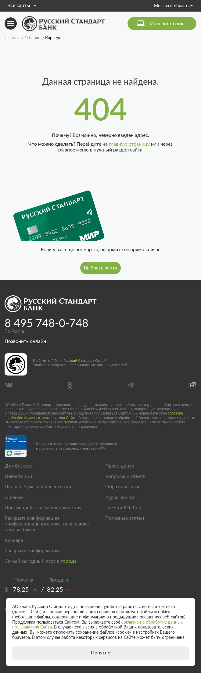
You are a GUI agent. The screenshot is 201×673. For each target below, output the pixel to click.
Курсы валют (120, 497)
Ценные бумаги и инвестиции (38, 486)
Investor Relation (123, 507)
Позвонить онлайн (25, 341)
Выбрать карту (100, 267)
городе (69, 561)
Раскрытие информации (32, 550)
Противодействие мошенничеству (43, 507)
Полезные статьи (124, 518)
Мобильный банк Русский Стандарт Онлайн (71, 360)
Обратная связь (122, 486)
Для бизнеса (19, 466)
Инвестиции (18, 476)
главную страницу (129, 144)
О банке (14, 497)
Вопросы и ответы (126, 476)
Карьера (14, 540)
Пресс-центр (119, 466)
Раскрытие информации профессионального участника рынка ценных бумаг (47, 524)
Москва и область (173, 6)
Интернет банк (166, 23)
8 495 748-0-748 (46, 323)
